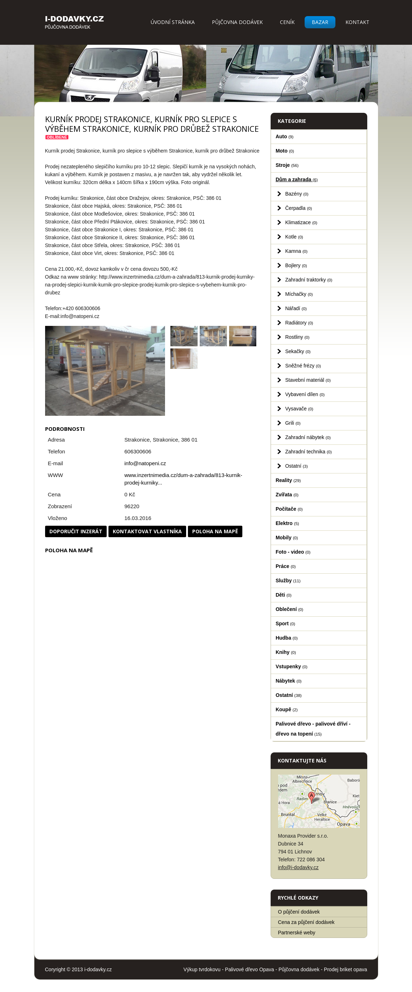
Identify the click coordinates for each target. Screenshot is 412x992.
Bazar (320, 22)
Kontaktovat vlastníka (147, 531)
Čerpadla (298, 208)
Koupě (287, 709)
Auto (285, 136)
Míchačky (299, 294)
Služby (288, 580)
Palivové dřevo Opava (249, 969)
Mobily (287, 537)
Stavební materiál (308, 380)
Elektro (287, 523)
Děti (284, 595)
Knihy (286, 652)
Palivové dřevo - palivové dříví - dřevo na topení (313, 729)
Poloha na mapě (215, 531)
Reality (288, 480)
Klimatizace (301, 222)
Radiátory (299, 323)
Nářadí (296, 308)
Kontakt (357, 22)
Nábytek (289, 681)
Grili (293, 423)
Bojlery (296, 265)
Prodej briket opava (345, 969)
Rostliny (297, 337)
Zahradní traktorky (309, 280)
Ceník (287, 22)
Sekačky (298, 351)
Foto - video (293, 552)
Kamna (296, 251)
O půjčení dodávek (299, 912)
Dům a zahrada (297, 179)
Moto (285, 151)
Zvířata (287, 494)
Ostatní (296, 466)
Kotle (294, 237)
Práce (286, 566)
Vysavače (299, 408)
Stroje (287, 165)
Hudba (287, 638)
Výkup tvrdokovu (202, 969)
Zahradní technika (308, 451)
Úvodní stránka (173, 22)
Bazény (297, 194)
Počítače (289, 509)
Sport (285, 623)
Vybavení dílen (305, 394)
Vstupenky (291, 666)
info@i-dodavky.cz (298, 867)
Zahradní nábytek (308, 437)
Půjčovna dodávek (237, 22)
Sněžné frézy (303, 366)
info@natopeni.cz (145, 463)
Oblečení (289, 609)
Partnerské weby (296, 932)
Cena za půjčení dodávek (306, 922)
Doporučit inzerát (75, 531)
